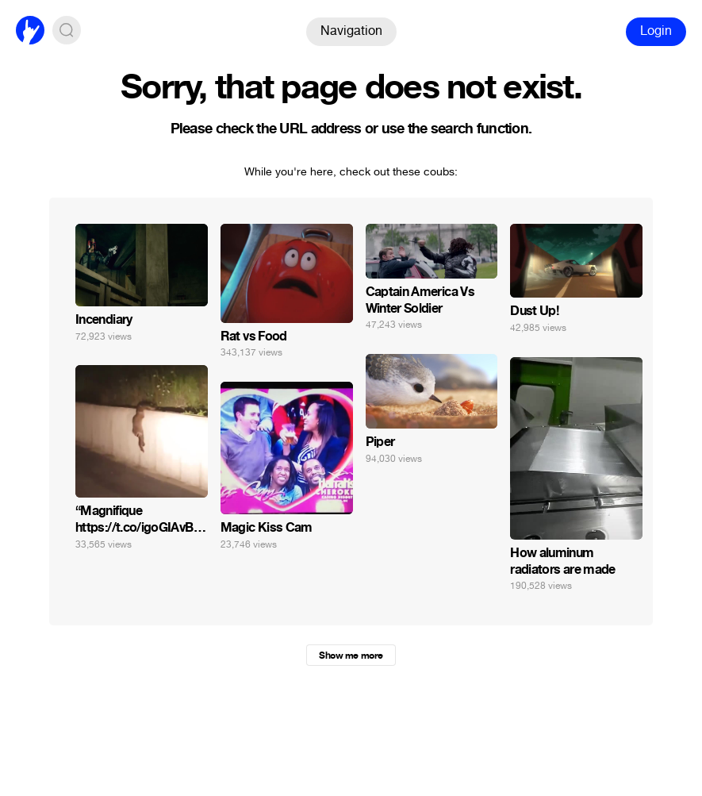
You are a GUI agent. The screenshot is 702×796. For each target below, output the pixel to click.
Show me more (350, 655)
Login (656, 30)
